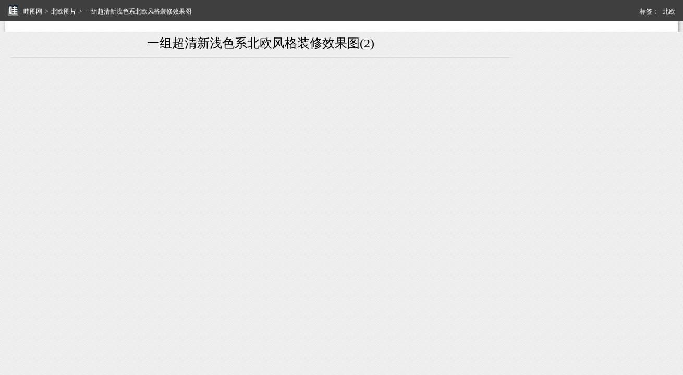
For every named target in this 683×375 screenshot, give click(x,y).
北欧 (669, 11)
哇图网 (32, 11)
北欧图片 (63, 11)
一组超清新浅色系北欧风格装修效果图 (138, 11)
